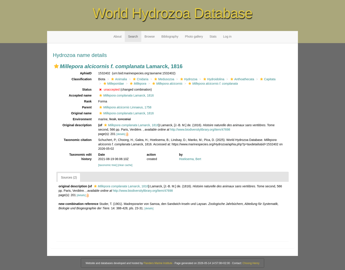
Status (87, 89)
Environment (82, 119)
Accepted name (80, 95)
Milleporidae (113, 83)
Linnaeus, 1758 (124, 107)
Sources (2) (69, 177)
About (118, 36)
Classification (82, 79)
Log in (227, 36)
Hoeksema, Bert (190, 159)
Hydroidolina (213, 79)
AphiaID (86, 73)
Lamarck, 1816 (126, 95)
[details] (120, 134)
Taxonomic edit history (80, 157)
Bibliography (169, 36)
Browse (150, 36)
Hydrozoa (188, 79)
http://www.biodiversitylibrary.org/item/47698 (200, 129)
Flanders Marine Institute (158, 263)
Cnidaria (140, 79)
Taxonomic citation (78, 140)
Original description (77, 125)
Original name (81, 113)
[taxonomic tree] (107, 165)
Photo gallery (194, 36)
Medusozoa (163, 79)
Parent (87, 107)
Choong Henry (250, 263)
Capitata (267, 79)
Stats (213, 36)
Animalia (118, 79)
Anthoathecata (241, 79)
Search (133, 36)
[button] (56, 66)
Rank (88, 101)
